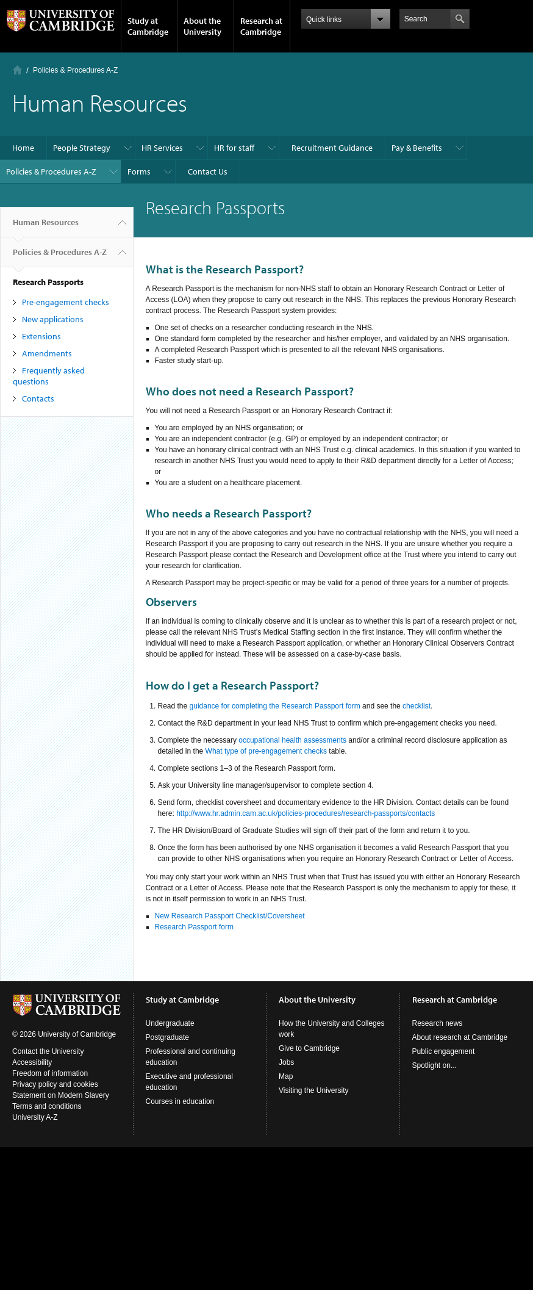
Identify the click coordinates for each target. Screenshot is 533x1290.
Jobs (286, 1062)
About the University (202, 26)
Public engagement (443, 1051)
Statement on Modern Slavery (60, 1095)
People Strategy (81, 147)
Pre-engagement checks (65, 302)
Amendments (47, 353)
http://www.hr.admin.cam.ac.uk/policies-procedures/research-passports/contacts (305, 813)
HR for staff (234, 147)
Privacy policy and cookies (55, 1084)
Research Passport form (194, 927)
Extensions (41, 336)
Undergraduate (170, 1023)
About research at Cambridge (460, 1037)
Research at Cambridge (261, 26)
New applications (53, 319)
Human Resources (46, 227)
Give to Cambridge (309, 1048)
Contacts (38, 398)
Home (17, 70)
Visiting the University (314, 1090)
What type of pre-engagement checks (266, 751)
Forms (139, 171)
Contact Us (207, 171)
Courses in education (180, 1101)
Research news (437, 1023)
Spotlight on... (434, 1065)
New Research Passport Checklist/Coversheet (230, 916)
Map (286, 1076)
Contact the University (48, 1051)
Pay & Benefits (417, 147)
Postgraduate (167, 1037)
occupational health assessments (292, 740)
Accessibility (32, 1062)
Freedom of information (50, 1073)
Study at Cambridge (147, 26)
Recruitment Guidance (332, 147)
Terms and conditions (46, 1106)
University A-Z (35, 1117)
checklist (416, 706)
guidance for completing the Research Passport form (275, 706)
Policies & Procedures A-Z (75, 70)
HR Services (162, 147)
